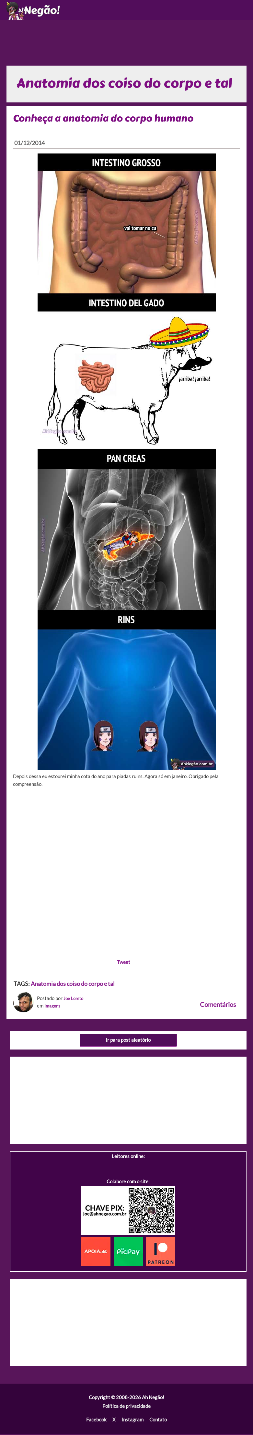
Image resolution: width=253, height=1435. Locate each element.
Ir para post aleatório (128, 1041)
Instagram (132, 1421)
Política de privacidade (126, 1407)
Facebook (96, 1421)
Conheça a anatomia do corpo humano (104, 119)
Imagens (53, 1007)
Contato (158, 1421)
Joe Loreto (74, 1000)
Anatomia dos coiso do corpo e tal (73, 985)
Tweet (123, 963)
